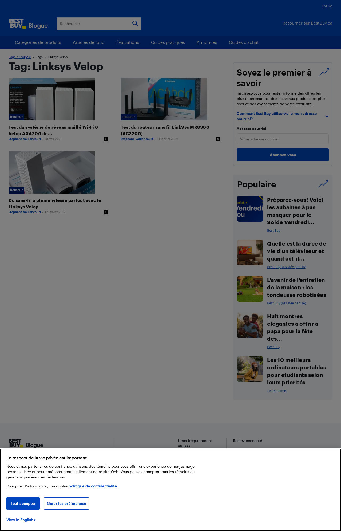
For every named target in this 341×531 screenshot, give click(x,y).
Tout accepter (23, 503)
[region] (170, 489)
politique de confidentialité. (93, 486)
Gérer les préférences (66, 503)
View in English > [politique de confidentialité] (21, 519)
